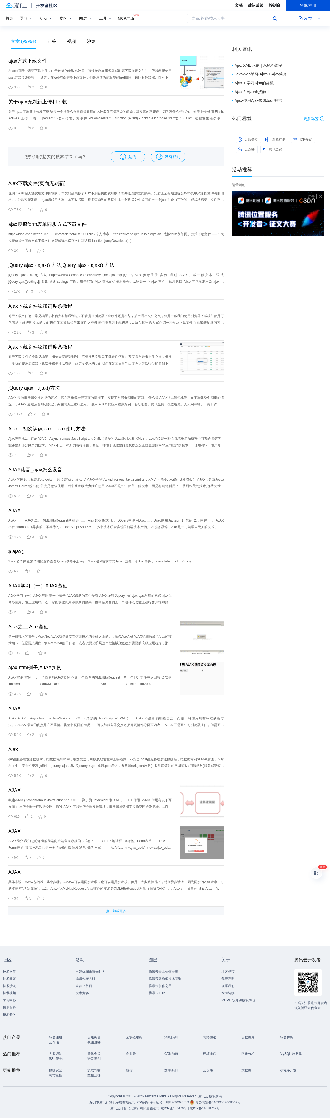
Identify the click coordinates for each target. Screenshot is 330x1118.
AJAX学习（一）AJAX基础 (38, 586)
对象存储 (275, 139)
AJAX (14, 510)
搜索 (275, 18)
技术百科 (9, 1007)
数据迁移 (94, 1075)
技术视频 (9, 993)
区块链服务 (134, 1037)
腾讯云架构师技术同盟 (165, 979)
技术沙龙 (9, 986)
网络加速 (209, 1037)
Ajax (13, 749)
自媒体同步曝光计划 (90, 972)
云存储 (54, 1042)
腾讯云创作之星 (160, 986)
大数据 (246, 1070)
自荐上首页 (84, 986)
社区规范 (228, 972)
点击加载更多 (116, 911)
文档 (239, 5)
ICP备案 (302, 139)
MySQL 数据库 (291, 1054)
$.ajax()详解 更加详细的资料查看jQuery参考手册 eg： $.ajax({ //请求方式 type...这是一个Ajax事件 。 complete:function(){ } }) (99, 561)
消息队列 (171, 1037)
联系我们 (228, 986)
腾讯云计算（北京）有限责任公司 (135, 1108)
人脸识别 (55, 1054)
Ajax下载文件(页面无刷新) (37, 183)
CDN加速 (171, 1054)
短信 (129, 1070)
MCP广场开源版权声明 (238, 1000)
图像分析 (248, 1054)
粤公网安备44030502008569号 (218, 1102)
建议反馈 (255, 5)
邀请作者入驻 (85, 979)
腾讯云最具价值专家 (163, 972)
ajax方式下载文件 (27, 61)
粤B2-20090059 (178, 1102)
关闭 (320, 196)
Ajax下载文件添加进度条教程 (40, 306)
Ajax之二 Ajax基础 (28, 626)
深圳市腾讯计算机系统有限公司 (112, 1102)
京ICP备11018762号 (205, 1108)
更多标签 (313, 118)
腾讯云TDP (156, 993)
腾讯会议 (272, 149)
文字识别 (171, 1070)
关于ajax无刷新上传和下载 (37, 102)
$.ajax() (16, 551)
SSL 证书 (56, 1059)
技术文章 (9, 972)
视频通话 (209, 1054)
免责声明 (228, 979)
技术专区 (9, 1014)
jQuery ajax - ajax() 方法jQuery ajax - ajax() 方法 (61, 265)
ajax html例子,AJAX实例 (35, 667)
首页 (9, 18)
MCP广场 (126, 18)
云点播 (246, 149)
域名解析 (286, 1037)
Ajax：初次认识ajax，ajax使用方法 (47, 428)
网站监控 (55, 1075)
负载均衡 (94, 1070)
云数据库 (248, 1037)
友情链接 (228, 993)
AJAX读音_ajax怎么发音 (35, 469)
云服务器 (248, 139)
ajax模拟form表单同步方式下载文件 (47, 224)
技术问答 (9, 979)
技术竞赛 (82, 993)
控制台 (274, 5)
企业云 (131, 1054)
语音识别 (94, 1059)
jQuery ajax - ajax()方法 (34, 388)
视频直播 (94, 1042)
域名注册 (55, 1037)
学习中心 (9, 1000)
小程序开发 (288, 1070)
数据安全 (55, 1070)
